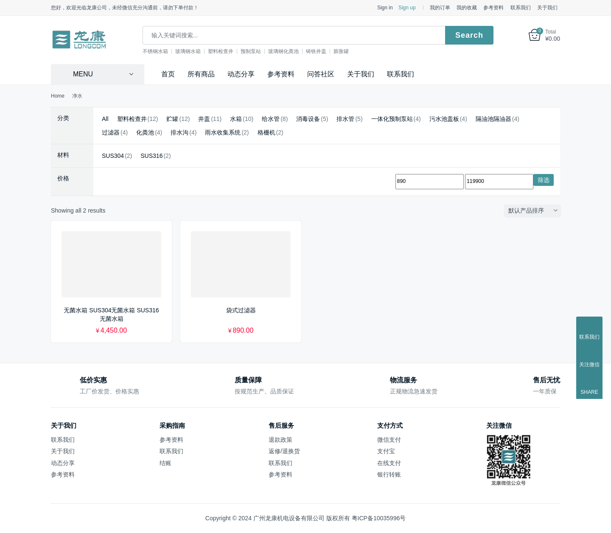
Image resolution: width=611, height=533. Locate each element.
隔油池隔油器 (493, 118)
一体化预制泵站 (392, 118)
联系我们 (520, 8)
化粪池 (145, 132)
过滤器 (111, 132)
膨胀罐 (349, 51)
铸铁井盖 (324, 51)
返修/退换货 (284, 451)
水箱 (236, 118)
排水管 (345, 118)
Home (57, 96)
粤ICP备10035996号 (379, 518)
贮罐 (172, 118)
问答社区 (320, 74)
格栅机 (266, 132)
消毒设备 (308, 118)
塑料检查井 (229, 51)
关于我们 (547, 8)
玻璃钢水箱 (196, 51)
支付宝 (386, 451)
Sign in (385, 8)
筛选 (543, 180)
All (105, 118)
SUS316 (151, 155)
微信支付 (389, 439)
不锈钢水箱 (164, 51)
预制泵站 (259, 51)
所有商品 (201, 74)
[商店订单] (534, 210)
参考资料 (493, 8)
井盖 (204, 118)
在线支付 (389, 463)
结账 (165, 463)
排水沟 (179, 132)
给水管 (271, 118)
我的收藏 (467, 8)
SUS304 (113, 155)
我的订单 (440, 8)
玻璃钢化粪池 (292, 51)
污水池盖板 (444, 118)
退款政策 (280, 439)
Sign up (407, 8)
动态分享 (241, 74)
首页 (168, 74)
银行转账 (389, 474)
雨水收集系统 (223, 132)
